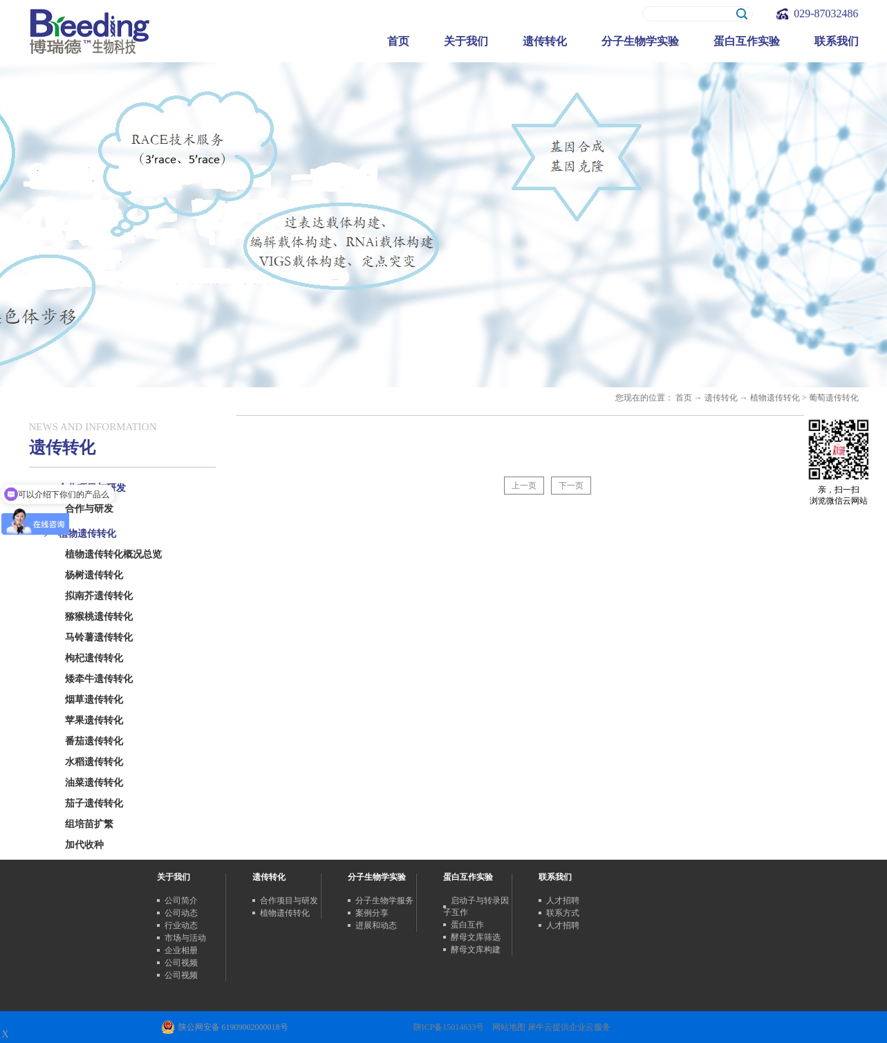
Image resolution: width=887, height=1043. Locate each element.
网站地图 (506, 1027)
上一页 (524, 485)
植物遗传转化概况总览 (113, 554)
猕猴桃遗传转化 (99, 616)
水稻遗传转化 (94, 762)
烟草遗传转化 (94, 699)
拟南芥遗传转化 (99, 596)
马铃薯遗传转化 (99, 637)
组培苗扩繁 (89, 824)
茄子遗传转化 (94, 803)
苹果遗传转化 (94, 720)
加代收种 (84, 845)
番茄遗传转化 (94, 741)
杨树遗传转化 (94, 575)
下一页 (571, 485)
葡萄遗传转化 (834, 398)
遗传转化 (721, 398)
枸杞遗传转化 (94, 658)
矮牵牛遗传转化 (99, 679)
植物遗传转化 (775, 398)
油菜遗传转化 (94, 782)
